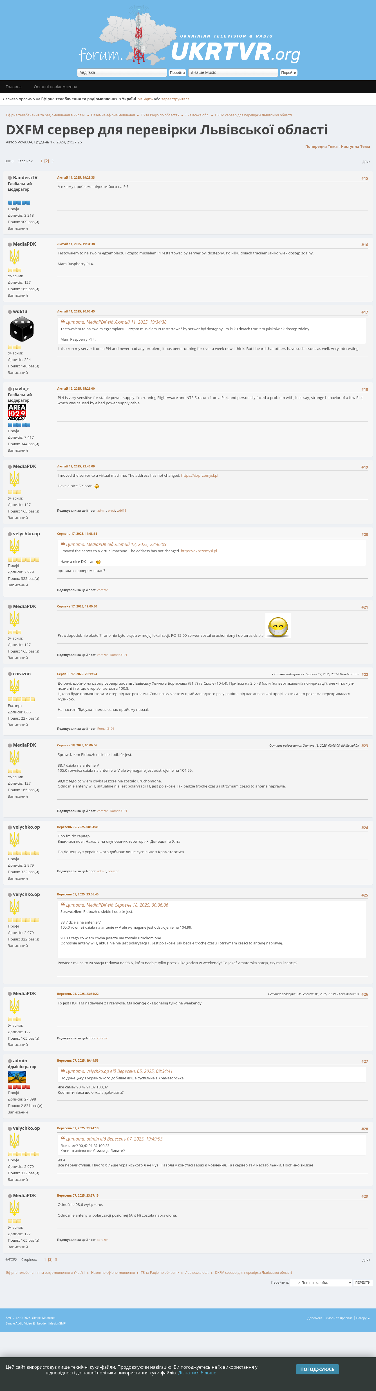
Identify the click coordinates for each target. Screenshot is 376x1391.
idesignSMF (58, 1323)
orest (111, 510)
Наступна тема (355, 146)
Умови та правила (339, 1318)
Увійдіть (145, 98)
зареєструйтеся (176, 98)
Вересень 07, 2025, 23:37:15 (78, 1195)
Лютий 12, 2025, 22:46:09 (76, 466)
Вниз (9, 161)
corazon (103, 590)
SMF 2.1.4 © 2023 (18, 1317)
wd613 (20, 311)
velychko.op (26, 534)
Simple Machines (43, 1317)
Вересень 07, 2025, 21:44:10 (78, 1128)
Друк (366, 161)
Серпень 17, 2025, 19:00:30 (77, 606)
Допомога (315, 1318)
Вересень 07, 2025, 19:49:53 (78, 1060)
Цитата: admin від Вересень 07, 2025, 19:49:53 (114, 1139)
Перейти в (279, 1282)
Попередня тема (321, 146)
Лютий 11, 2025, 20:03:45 (76, 311)
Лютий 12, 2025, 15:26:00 (76, 388)
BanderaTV (25, 177)
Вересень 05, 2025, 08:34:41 (78, 827)
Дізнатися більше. (198, 1373)
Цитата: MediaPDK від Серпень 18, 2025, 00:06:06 (117, 905)
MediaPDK (24, 244)
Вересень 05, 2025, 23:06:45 (78, 894)
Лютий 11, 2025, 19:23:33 (76, 177)
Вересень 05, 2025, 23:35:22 (78, 993)
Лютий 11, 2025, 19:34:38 (76, 244)
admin (101, 510)
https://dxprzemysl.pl (199, 475)
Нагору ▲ (363, 1318)
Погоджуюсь (317, 1369)
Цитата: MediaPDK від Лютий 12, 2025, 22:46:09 (116, 544)
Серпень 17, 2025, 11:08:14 (77, 533)
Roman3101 (118, 655)
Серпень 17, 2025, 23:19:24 (77, 674)
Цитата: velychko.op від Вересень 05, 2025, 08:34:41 (119, 1071)
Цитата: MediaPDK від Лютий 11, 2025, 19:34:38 (116, 322)
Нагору (11, 1259)
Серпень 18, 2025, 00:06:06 (77, 745)
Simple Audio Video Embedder (26, 1323)
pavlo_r (21, 388)
